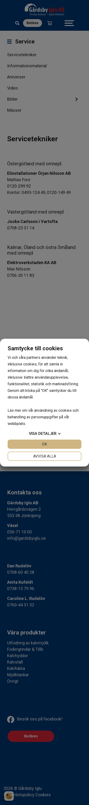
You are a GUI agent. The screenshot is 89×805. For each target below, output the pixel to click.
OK (44, 444)
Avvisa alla (44, 456)
